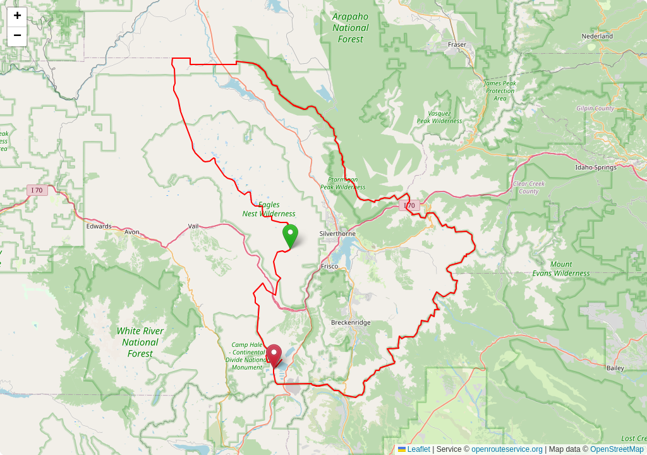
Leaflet (414, 449)
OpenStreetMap (617, 449)
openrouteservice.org (507, 449)
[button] (290, 237)
